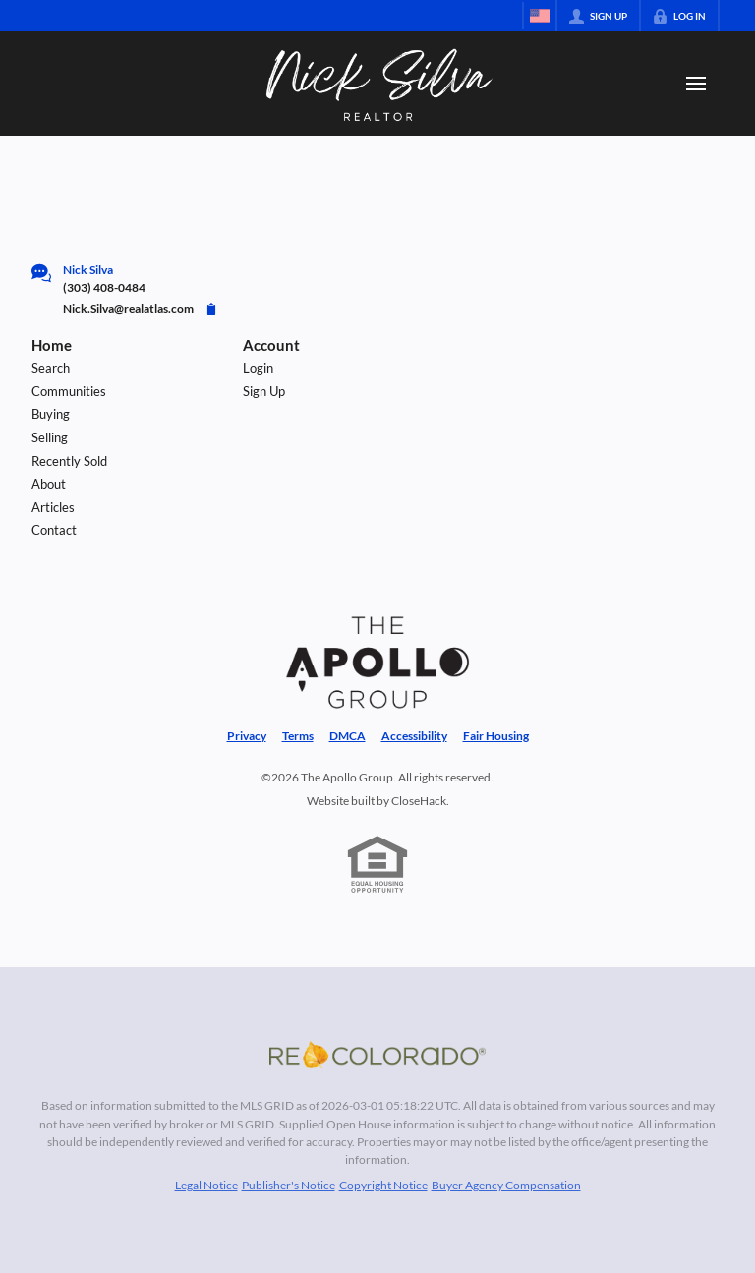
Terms (298, 735)
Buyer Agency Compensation (506, 1185)
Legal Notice (206, 1185)
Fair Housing (496, 735)
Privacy (246, 735)
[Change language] (539, 15)
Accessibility (414, 735)
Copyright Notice (383, 1185)
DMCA (347, 735)
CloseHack (418, 800)
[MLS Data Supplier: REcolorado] (377, 1053)
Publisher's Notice (288, 1185)
